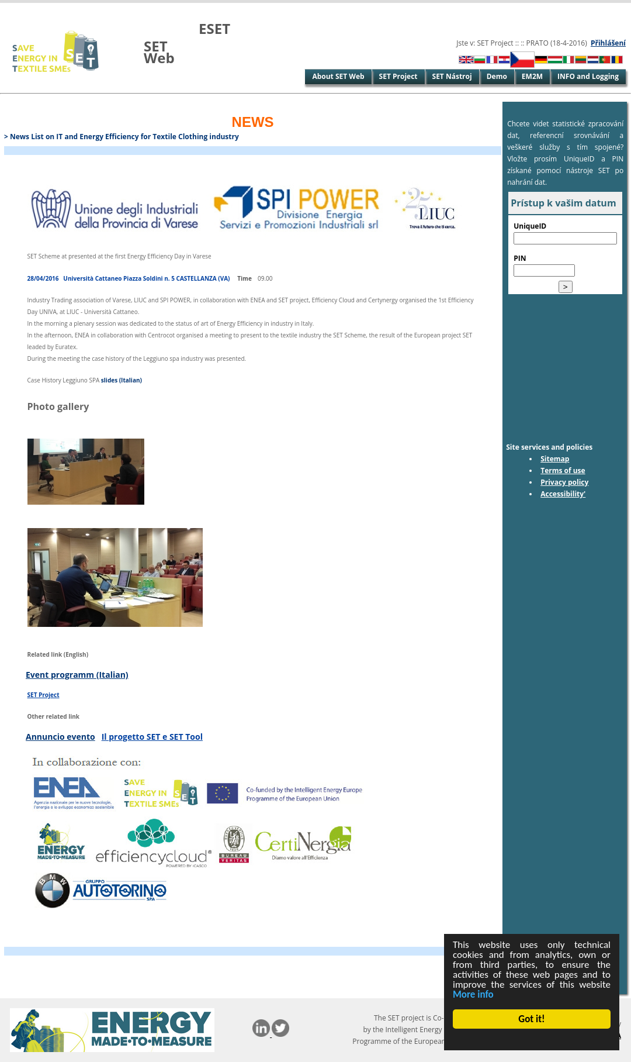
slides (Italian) (121, 380)
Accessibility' (562, 494)
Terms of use (562, 470)
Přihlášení (608, 43)
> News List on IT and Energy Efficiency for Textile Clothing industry (121, 137)
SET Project (398, 76)
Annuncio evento (60, 736)
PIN (520, 258)
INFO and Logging (588, 76)
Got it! (532, 1019)
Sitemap (554, 459)
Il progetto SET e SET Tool (152, 736)
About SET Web (338, 76)
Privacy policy (564, 482)
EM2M (532, 76)
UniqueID (530, 226)
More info (473, 994)
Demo (497, 76)
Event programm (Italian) (77, 674)
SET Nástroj (452, 76)
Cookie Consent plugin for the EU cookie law (532, 1039)
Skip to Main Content (37, 8)
